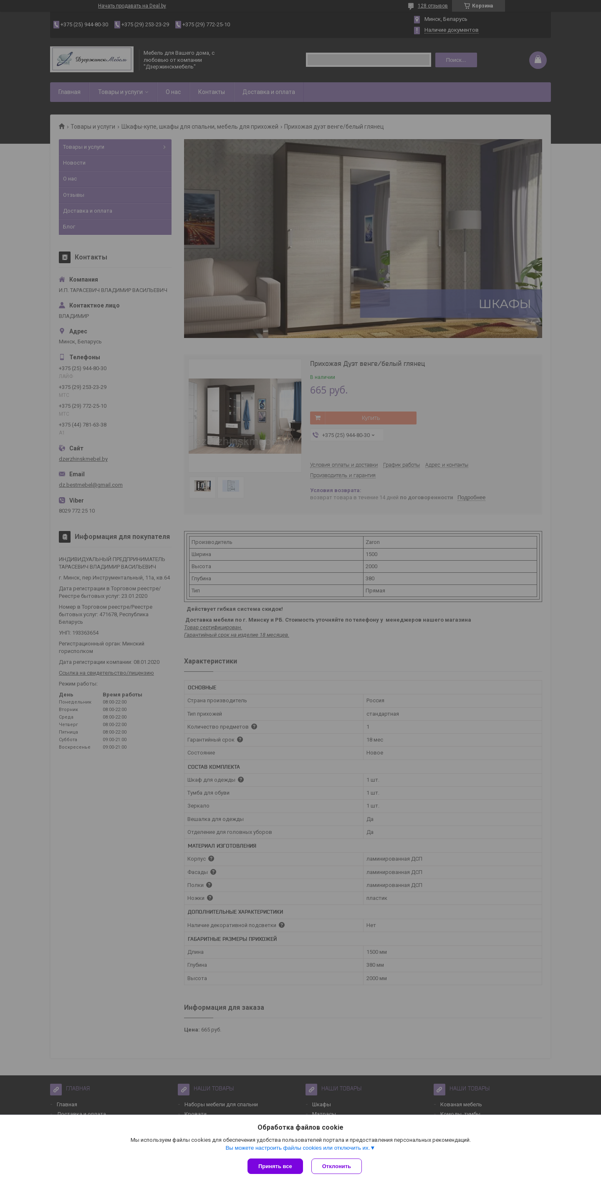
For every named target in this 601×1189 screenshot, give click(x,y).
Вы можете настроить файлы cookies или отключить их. (297, 1148)
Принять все (275, 1166)
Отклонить (336, 1166)
